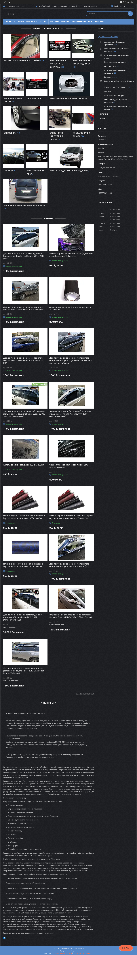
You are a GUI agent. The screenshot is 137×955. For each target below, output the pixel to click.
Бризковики (10, 133)
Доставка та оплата (59, 22)
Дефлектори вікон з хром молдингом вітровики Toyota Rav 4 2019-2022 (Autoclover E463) (22, 617)
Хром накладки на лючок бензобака (68, 98)
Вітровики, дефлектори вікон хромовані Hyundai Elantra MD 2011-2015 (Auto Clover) (70, 615)
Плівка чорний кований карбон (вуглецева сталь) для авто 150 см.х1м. (71, 254)
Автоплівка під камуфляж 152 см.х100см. (23, 464)
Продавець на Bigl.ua (68, 951)
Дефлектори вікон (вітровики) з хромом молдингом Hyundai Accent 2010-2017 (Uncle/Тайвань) (70, 414)
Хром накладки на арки (114, 95)
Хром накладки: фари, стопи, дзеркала (58, 63)
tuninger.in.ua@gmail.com (108, 176)
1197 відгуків (128, 2)
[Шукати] (130, 13)
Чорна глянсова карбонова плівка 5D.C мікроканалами (68, 465)
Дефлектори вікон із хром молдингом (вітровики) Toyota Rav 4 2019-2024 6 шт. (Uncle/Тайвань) (23, 670)
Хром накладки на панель (115, 62)
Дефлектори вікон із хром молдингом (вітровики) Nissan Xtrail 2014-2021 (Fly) (23, 308)
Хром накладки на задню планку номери (24, 205)
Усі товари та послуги (85, 693)
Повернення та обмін (82, 22)
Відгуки (104, 114)
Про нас (43, 22)
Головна (9, 22)
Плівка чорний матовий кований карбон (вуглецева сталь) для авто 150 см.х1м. (24, 516)
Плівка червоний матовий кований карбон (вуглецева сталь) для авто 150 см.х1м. (71, 516)
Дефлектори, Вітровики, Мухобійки (22, 60)
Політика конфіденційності (83, 953)
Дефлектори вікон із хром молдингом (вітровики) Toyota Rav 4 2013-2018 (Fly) (69, 564)
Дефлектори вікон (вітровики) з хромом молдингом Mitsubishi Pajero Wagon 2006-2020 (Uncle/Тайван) (24, 414)
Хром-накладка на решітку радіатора (69, 171)
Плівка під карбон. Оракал (115, 87)
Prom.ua (81, 948)
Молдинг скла (34, 98)
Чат (126, 948)
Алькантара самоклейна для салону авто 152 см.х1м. (70, 308)
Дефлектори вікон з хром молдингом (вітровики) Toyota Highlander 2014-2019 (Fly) (23, 256)
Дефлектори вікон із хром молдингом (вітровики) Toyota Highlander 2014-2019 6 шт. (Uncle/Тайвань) (70, 360)
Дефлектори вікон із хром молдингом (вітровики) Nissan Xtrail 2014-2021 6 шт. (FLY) (23, 360)
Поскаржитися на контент (62, 953)
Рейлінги (8, 171)
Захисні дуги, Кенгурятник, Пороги (56, 136)
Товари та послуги (26, 22)
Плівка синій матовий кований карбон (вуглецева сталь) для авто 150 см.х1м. (23, 564)
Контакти (99, 22)
